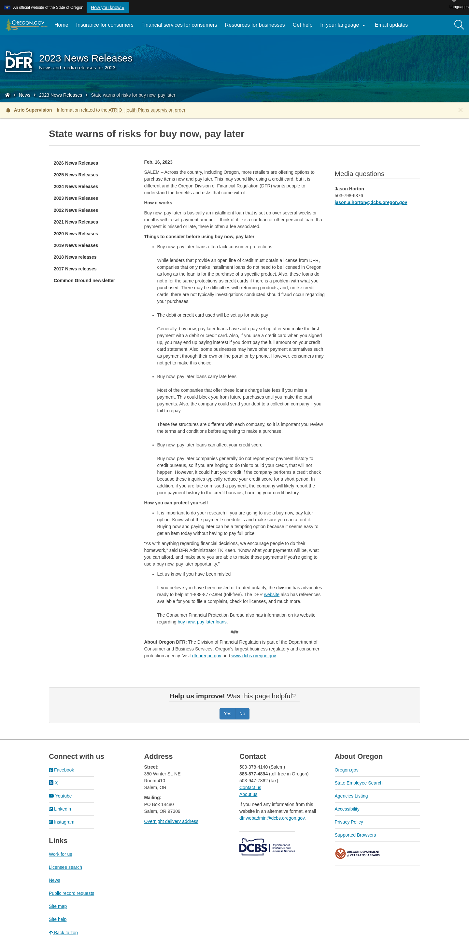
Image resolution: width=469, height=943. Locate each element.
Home (61, 25)
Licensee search (65, 867)
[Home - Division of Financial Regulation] (7, 95)
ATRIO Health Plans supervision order (146, 110)
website (271, 594)
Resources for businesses (255, 25)
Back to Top (63, 932)
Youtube (60, 796)
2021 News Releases (76, 222)
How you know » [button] (107, 7)
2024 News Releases (76, 186)
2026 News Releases (76, 163)
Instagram (61, 822)
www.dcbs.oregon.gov (254, 655)
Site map (58, 906)
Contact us (250, 787)
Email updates (393, 27)
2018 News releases (75, 257)
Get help (302, 25)
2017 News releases (75, 268)
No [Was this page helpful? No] (242, 713)
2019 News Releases (76, 245)
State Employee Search (359, 783)
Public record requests (71, 893)
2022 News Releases (76, 210)
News (24, 95)
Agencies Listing (351, 796)
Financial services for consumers (179, 25)
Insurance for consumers (105, 25)
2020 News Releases (76, 233)
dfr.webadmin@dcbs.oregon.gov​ (272, 818)
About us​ (248, 794)
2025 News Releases (76, 174)
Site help (57, 919)
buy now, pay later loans (202, 621)
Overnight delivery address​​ (171, 821)
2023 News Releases (60, 95)
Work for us (60, 854)
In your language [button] (343, 25)
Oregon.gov (347, 769)
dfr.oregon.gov (206, 655)
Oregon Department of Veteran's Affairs (357, 853)
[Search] (459, 25)
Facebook (61, 769)
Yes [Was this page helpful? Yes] (227, 713)
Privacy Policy (349, 822)
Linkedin (60, 809)
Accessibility (347, 809)
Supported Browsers (355, 835)
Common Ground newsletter (84, 280)
